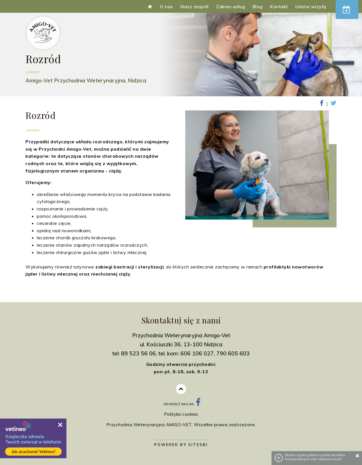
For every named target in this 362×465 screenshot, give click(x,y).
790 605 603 (233, 353)
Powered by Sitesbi (181, 444)
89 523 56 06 (138, 353)
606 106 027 (197, 353)
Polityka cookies (181, 414)
